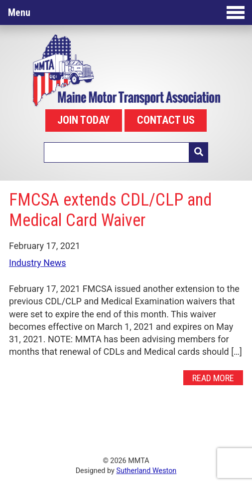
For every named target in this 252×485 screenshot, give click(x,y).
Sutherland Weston (146, 471)
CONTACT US (166, 120)
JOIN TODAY (83, 120)
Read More (213, 377)
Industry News (37, 262)
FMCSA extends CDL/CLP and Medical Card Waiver (110, 210)
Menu (126, 12)
